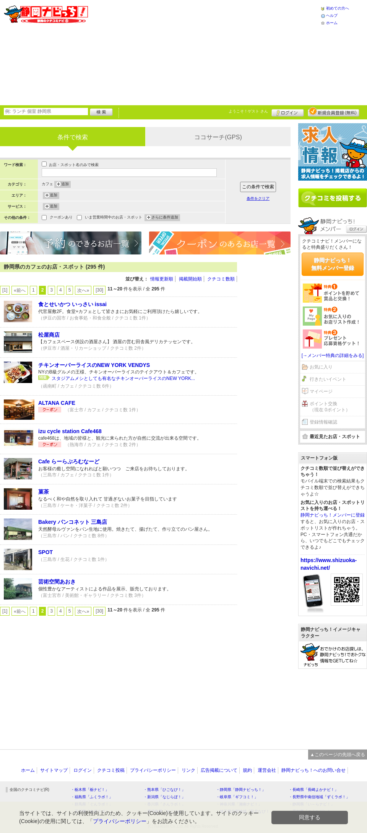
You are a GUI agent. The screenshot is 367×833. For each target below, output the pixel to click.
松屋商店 (49, 335)
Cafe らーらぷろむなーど (68, 461)
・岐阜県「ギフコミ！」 (237, 797)
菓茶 (43, 492)
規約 (247, 770)
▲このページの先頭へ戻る (337, 754)
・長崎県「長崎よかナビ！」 (313, 789)
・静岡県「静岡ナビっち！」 (241, 789)
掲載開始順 (190, 279)
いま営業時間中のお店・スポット (113, 218)
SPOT (45, 552)
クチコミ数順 (221, 279)
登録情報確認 (323, 422)
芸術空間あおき (57, 582)
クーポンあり (61, 218)
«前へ (20, 290)
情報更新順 (161, 279)
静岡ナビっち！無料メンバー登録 (332, 264)
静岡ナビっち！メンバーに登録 (332, 515)
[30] (99, 290)
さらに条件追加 (164, 217)
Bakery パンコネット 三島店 (72, 522)
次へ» (83, 290)
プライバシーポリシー (153, 770)
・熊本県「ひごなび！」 (164, 789)
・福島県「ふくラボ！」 (92, 797)
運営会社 (267, 770)
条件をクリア (258, 198)
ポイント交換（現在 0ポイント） (330, 407)
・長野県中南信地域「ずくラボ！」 (319, 797)
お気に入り (321, 367)
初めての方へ (337, 8)
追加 (65, 184)
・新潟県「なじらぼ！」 (164, 797)
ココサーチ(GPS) (218, 137)
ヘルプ (332, 15)
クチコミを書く (332, 197)
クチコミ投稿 (111, 770)
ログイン (287, 112)
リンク (188, 770)
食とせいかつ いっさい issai (72, 304)
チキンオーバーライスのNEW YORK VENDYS (94, 365)
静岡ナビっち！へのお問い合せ (313, 770)
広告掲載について (219, 770)
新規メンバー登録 (333, 112)
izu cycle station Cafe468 (70, 431)
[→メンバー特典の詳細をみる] (333, 355)
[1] (4, 290)
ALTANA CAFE (56, 403)
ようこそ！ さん (248, 111)
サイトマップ (54, 770)
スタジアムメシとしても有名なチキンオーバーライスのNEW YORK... (123, 378)
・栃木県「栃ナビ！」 (90, 789)
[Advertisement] (164, 51)
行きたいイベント (328, 379)
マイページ (321, 391)
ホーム (332, 23)
